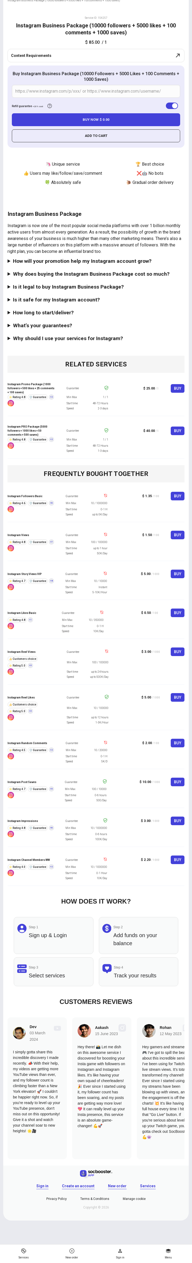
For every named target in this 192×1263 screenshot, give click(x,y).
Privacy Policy (56, 1199)
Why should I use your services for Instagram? (68, 338)
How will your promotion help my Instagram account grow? (82, 261)
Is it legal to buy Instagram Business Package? (68, 287)
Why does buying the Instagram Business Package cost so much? (91, 274)
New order (117, 1186)
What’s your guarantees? (42, 325)
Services (148, 1186)
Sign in (42, 1186)
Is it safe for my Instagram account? (56, 300)
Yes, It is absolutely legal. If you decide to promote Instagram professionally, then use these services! (96, 287)
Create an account (78, 1186)
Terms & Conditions (94, 1199)
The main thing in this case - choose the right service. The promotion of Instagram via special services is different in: (96, 338)
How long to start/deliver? (43, 313)
